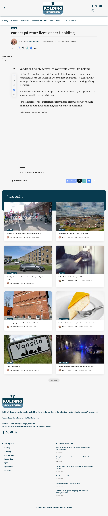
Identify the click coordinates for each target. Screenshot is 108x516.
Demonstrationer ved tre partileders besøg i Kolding (28, 233)
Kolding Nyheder (46, 513)
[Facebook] (92, 6)
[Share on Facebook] (19, 48)
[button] (4, 8)
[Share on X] (24, 48)
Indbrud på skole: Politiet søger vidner (74, 277)
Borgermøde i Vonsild (15, 369)
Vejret (43, 172)
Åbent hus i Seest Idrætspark (65, 481)
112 (8, 273)
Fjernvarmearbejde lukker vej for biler (68, 489)
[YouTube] (101, 6)
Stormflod (37, 172)
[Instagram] (92, 10)
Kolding (14, 28)
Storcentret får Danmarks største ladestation (77, 233)
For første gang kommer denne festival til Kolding (27, 323)
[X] (96, 6)
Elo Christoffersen (33, 42)
